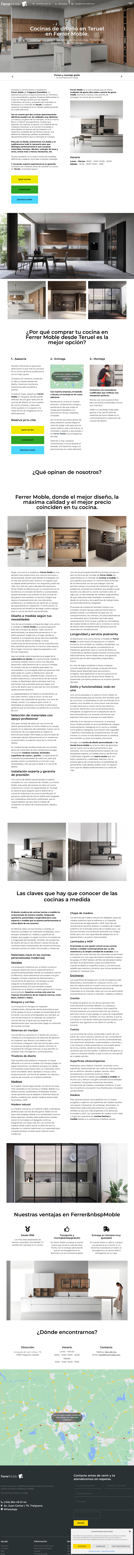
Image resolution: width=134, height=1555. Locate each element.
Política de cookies (94, 1551)
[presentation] (87, 1516)
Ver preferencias (121, 1546)
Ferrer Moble (59, 434)
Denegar (100, 1546)
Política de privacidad (107, 1551)
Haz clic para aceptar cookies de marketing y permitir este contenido (67, 377)
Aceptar (82, 1546)
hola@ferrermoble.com (109, 1355)
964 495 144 (110, 1353)
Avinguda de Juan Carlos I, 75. (28, 1353)
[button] (130, 1531)
